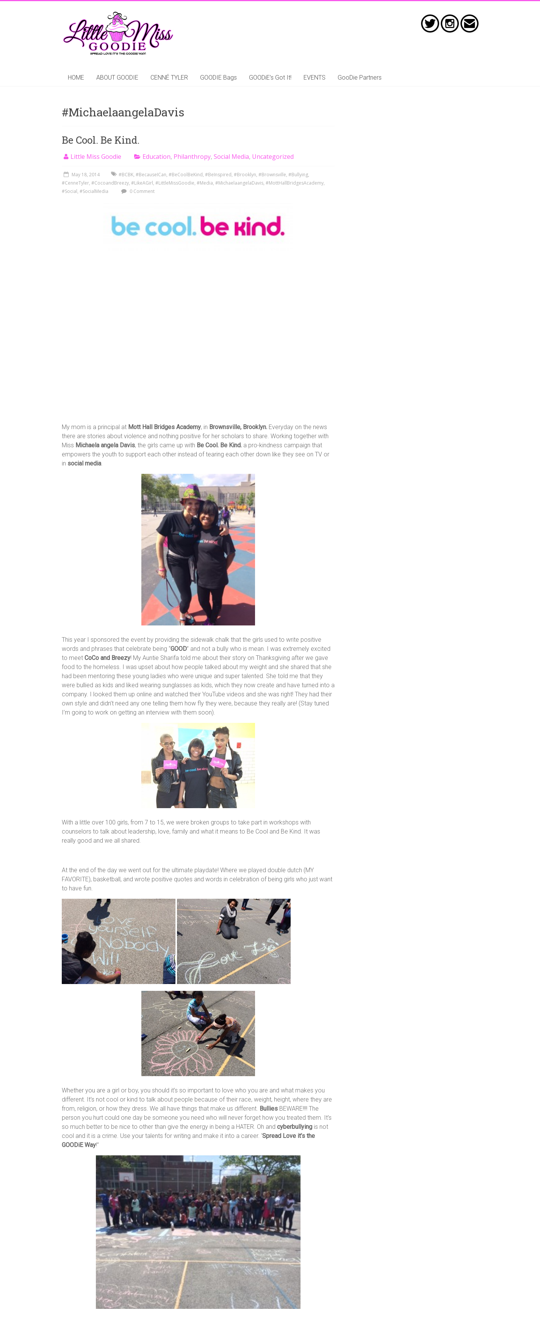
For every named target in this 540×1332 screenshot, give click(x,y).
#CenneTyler (75, 183)
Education (156, 156)
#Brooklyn (245, 174)
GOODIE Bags (218, 77)
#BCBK (126, 174)
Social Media (231, 156)
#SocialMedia (94, 191)
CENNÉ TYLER (169, 77)
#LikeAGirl (142, 183)
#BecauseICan (151, 174)
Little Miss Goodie (95, 156)
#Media (205, 183)
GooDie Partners (360, 77)
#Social (69, 191)
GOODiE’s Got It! (270, 77)
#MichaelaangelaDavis (239, 183)
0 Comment (137, 191)
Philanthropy (192, 156)
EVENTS (315, 77)
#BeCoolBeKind (186, 174)
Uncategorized (273, 156)
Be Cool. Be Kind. (100, 139)
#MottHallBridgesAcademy (295, 183)
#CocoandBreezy (110, 183)
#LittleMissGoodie (174, 183)
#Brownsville (272, 174)
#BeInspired (218, 174)
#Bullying (298, 174)
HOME (76, 77)
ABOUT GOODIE (117, 77)
